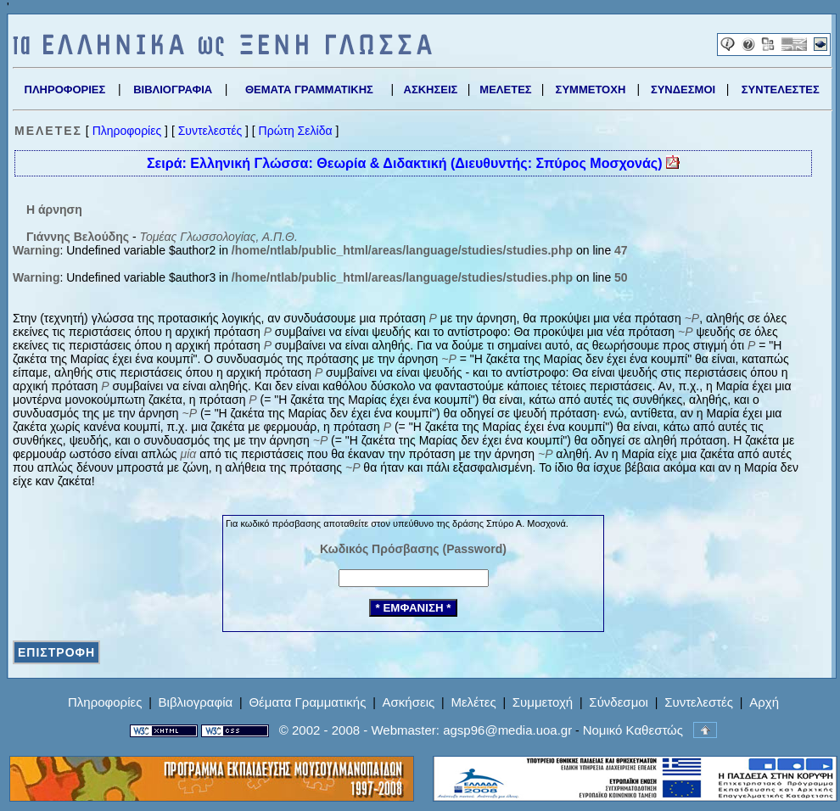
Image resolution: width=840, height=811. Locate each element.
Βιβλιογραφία (196, 702)
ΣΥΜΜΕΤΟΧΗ (591, 89)
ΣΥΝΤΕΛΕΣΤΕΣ (781, 89)
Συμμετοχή (542, 702)
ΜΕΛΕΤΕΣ (505, 89)
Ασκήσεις (409, 702)
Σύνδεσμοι (618, 702)
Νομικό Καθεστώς (633, 730)
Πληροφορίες (127, 130)
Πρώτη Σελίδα (296, 130)
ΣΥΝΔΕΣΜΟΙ (683, 89)
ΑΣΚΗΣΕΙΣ (431, 89)
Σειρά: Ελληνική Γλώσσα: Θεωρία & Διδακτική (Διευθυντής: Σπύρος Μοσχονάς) (413, 163)
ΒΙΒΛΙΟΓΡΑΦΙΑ (172, 89)
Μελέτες (473, 702)
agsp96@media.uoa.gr (507, 730)
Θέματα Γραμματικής (307, 702)
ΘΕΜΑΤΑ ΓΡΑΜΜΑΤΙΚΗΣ (309, 89)
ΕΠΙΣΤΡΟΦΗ (56, 652)
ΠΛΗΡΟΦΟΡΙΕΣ (65, 89)
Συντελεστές (210, 130)
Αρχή (764, 702)
